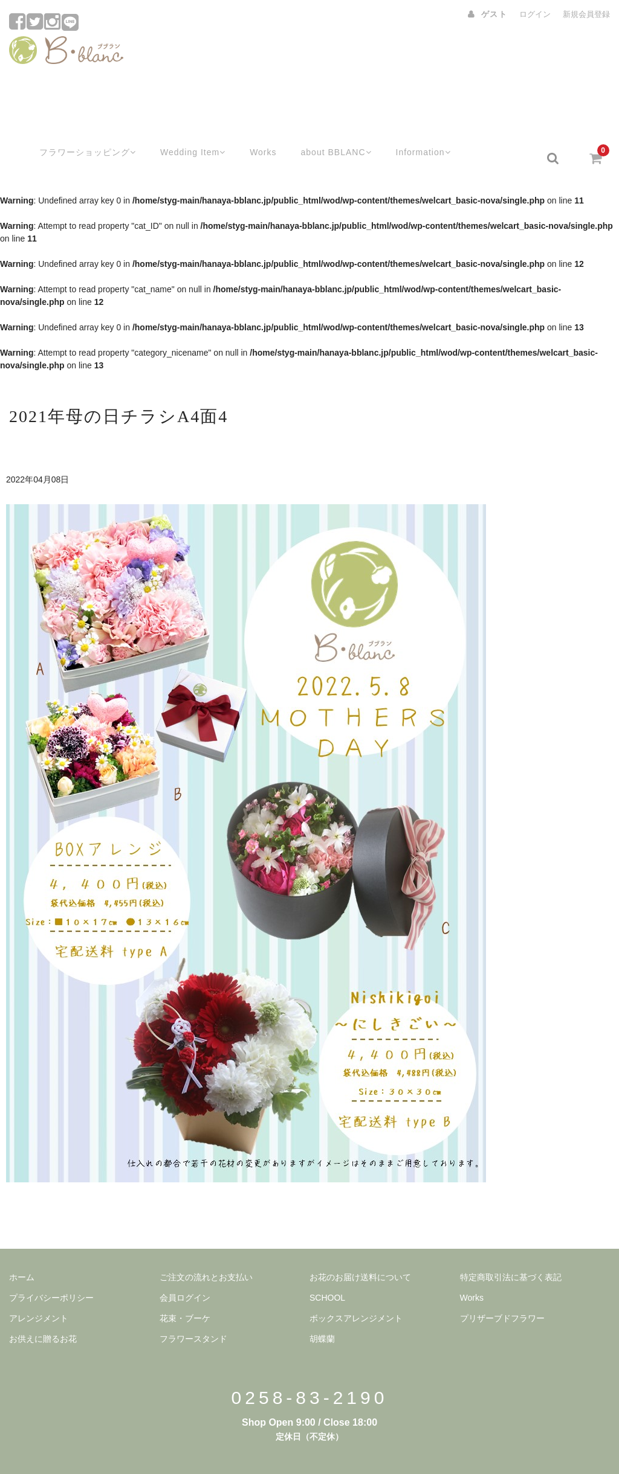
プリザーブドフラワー (502, 1288)
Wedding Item (181, 128)
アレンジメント (38, 1288)
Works (253, 128)
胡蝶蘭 (322, 1308)
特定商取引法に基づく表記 (511, 1247)
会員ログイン (185, 1267)
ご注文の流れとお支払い (206, 1247)
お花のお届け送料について (360, 1247)
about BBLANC (328, 128)
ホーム (21, 1247)
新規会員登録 (586, 14)
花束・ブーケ (185, 1288)
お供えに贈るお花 (43, 1308)
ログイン (535, 14)
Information (420, 128)
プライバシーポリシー (51, 1267)
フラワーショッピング (71, 128)
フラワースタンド (193, 1308)
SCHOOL (327, 1267)
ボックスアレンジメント (356, 1288)
